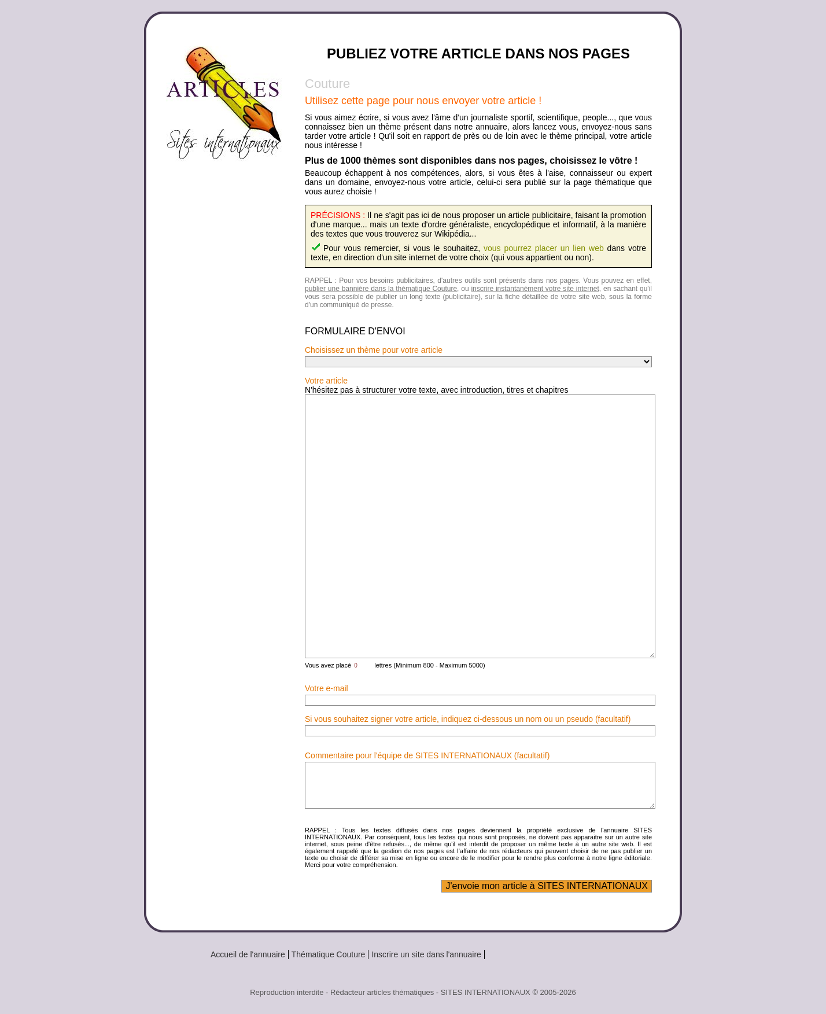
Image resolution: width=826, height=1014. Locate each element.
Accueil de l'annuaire (248, 954)
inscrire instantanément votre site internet (535, 289)
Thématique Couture (329, 954)
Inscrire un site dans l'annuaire (426, 954)
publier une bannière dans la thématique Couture (381, 289)
